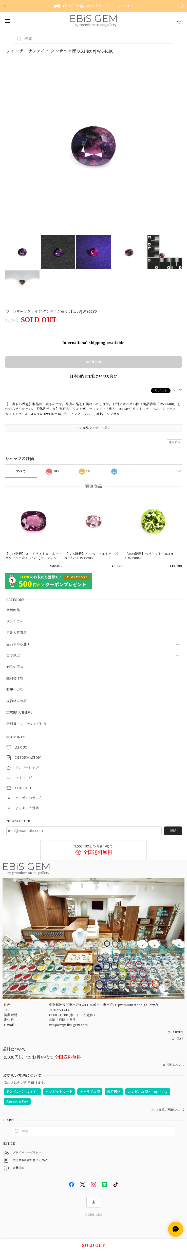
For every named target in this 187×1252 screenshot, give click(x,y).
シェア (177, 390)
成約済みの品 (16, 701)
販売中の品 (14, 690)
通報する (174, 442)
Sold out (93, 361)
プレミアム (14, 622)
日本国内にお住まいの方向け (93, 376)
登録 (173, 830)
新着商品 (13, 610)
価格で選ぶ (14, 667)
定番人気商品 (16, 633)
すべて (21, 471)
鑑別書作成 (14, 678)
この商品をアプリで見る (93, 428)
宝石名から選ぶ (18, 644)
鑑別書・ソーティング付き (26, 724)
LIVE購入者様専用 (20, 713)
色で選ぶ (13, 656)
